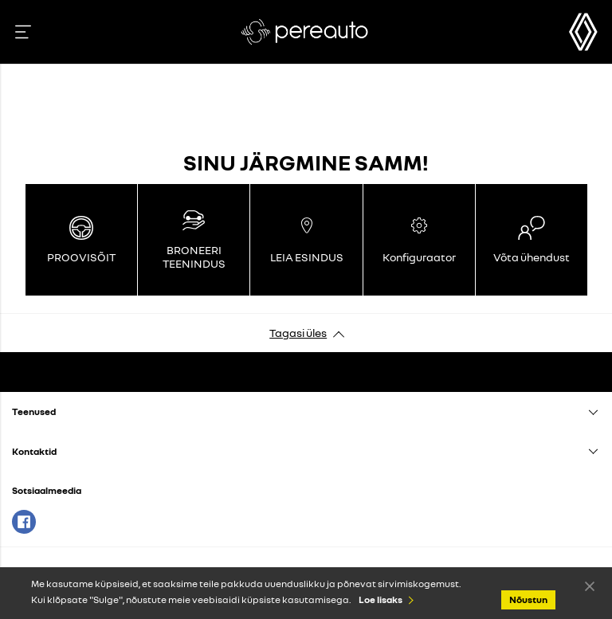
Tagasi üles (298, 332)
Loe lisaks (380, 599)
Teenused (34, 411)
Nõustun (589, 585)
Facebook (24, 522)
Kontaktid (34, 451)
